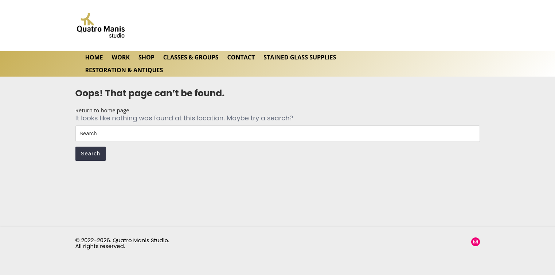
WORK (121, 57)
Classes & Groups (191, 57)
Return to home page (102, 110)
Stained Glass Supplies (299, 57)
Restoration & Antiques (124, 70)
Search (91, 153)
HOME (94, 57)
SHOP (146, 57)
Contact (241, 57)
